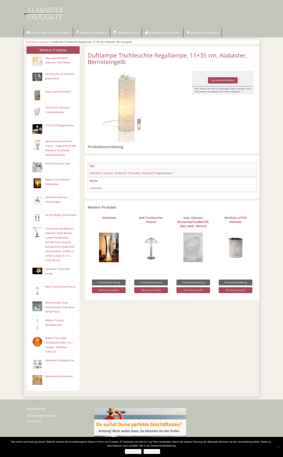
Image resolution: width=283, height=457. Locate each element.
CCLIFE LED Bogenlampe (59, 125)
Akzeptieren (133, 451)
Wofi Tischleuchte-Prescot (60, 286)
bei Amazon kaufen (223, 80)
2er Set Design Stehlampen (60, 215)
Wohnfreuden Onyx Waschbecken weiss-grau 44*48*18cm (59, 307)
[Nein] (278, 447)
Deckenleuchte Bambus (59, 376)
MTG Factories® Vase (57, 163)
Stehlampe (109, 218)
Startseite (31, 41)
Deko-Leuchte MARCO (58, 91)
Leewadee (44, 41)
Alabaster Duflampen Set (59, 360)
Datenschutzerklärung (41, 415)
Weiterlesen (151, 451)
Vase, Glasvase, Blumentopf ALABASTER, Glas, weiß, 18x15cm (193, 222)
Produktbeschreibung (109, 282)
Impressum (34, 421)
